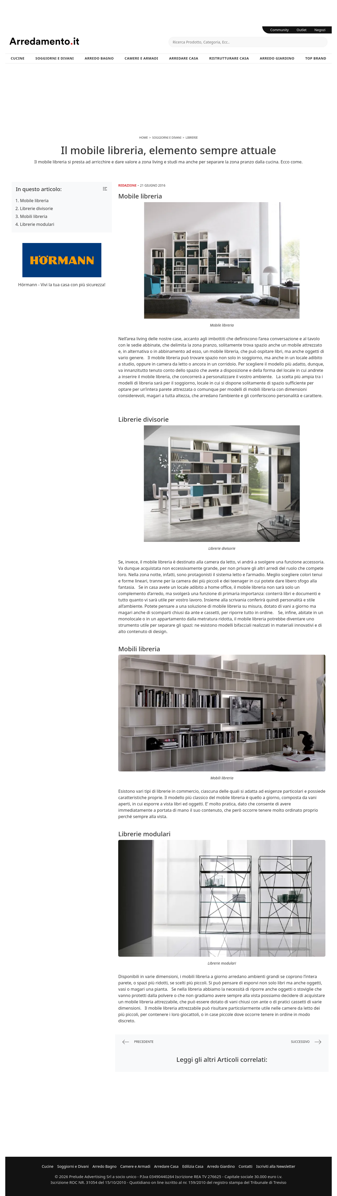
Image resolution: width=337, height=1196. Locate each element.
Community (279, 29)
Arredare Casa (183, 58)
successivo (306, 1042)
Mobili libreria (33, 216)
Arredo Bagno (99, 58)
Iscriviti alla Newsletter (275, 1166)
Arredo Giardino (277, 58)
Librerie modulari (37, 224)
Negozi (319, 29)
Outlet (302, 29)
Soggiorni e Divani (55, 58)
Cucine (17, 58)
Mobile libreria (34, 200)
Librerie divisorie (36, 208)
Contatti (245, 1166)
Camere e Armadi (141, 58)
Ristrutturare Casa (229, 58)
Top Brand (315, 58)
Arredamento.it (88, 41)
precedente (137, 1042)
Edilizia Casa (192, 1166)
